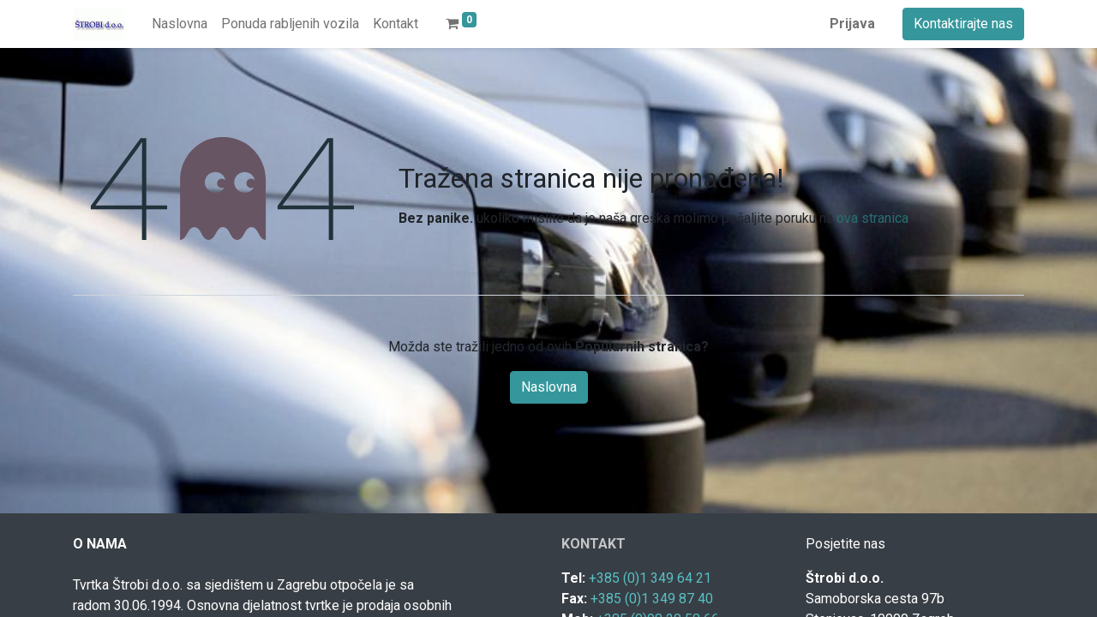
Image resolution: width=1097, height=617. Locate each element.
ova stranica (872, 218)
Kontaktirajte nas (963, 23)
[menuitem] (179, 24)
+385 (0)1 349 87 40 (651, 598)
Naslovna (549, 387)
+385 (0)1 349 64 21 (650, 578)
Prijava (852, 23)
